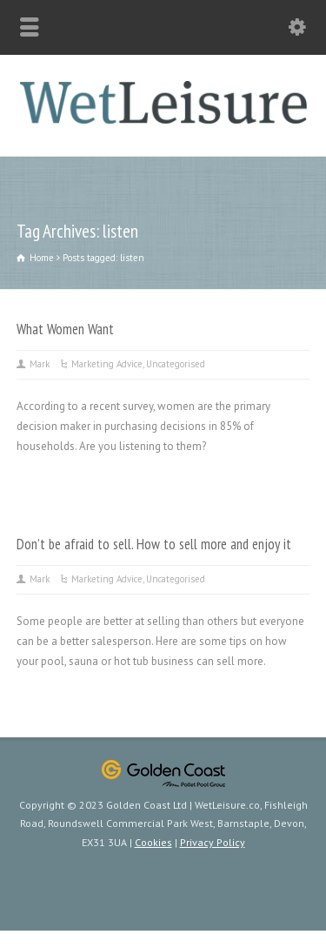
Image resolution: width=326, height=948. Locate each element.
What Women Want (65, 329)
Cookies (153, 842)
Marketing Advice (107, 364)
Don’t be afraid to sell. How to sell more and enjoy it (154, 544)
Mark (40, 364)
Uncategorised (175, 364)
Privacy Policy (212, 842)
